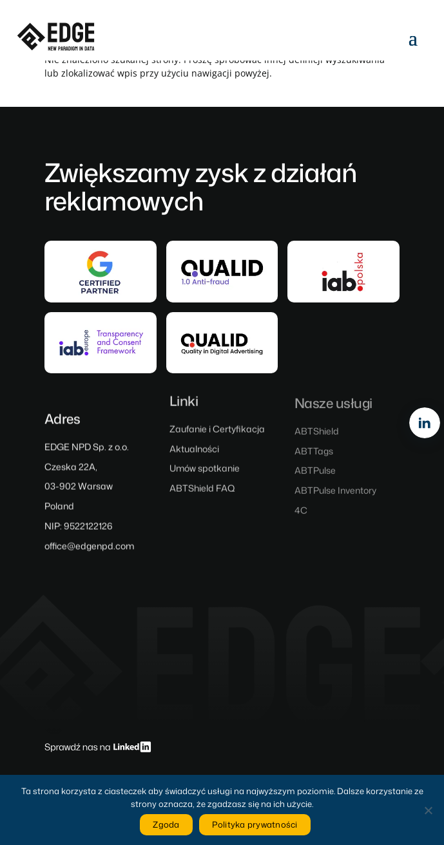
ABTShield (316, 435)
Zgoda (166, 824)
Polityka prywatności (255, 824)
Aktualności (194, 452)
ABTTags (313, 454)
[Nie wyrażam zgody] (427, 810)
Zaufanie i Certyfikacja (217, 432)
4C (300, 514)
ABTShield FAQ (202, 491)
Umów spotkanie (204, 472)
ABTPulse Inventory (335, 494)
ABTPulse (315, 474)
